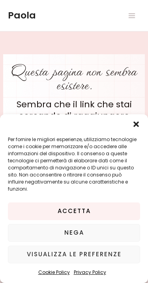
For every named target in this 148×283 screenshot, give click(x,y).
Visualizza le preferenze (74, 254)
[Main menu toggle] (132, 15)
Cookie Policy (54, 272)
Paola (22, 15)
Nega (74, 232)
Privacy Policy (90, 272)
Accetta (74, 211)
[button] (136, 124)
